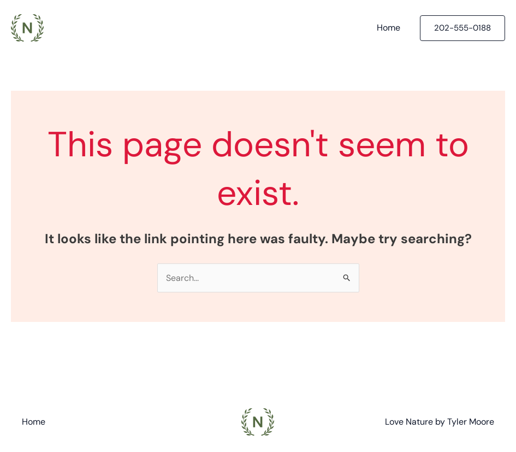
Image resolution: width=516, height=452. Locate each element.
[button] (462, 28)
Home (388, 27)
